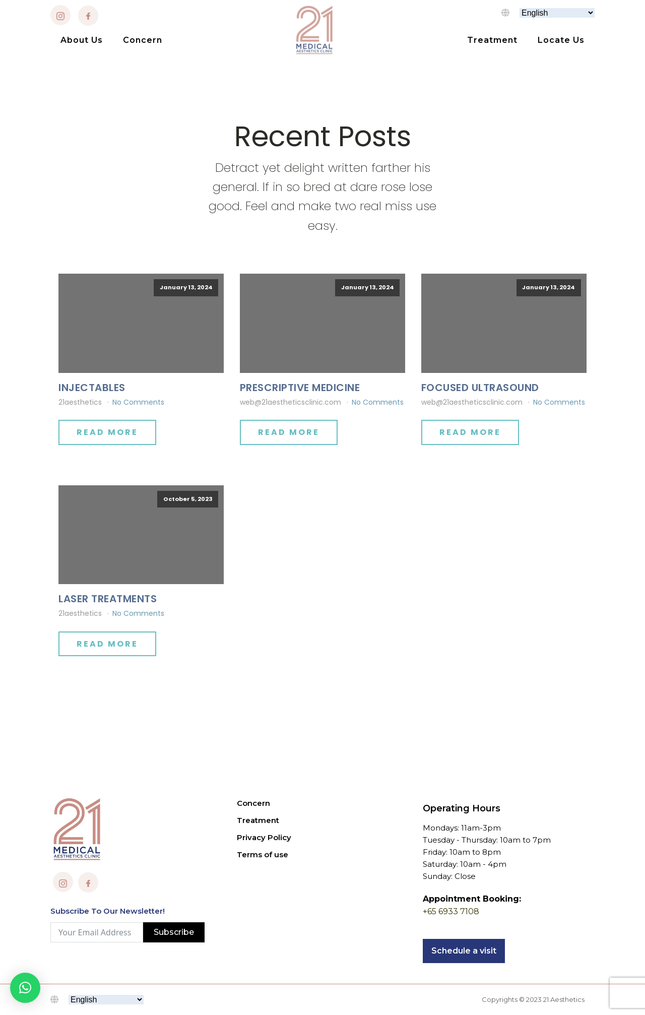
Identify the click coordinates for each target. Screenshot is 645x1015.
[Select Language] (557, 13)
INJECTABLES (91, 387)
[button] (25, 988)
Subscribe (174, 932)
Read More (107, 432)
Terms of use (262, 854)
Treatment (492, 40)
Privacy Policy (264, 837)
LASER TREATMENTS (107, 598)
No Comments (138, 402)
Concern (142, 40)
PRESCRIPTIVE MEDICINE (300, 387)
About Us (81, 40)
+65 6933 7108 (451, 911)
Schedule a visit (463, 951)
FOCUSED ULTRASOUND (480, 387)
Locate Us (561, 40)
